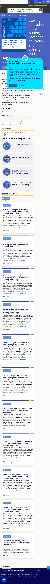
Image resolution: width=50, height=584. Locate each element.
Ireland (7, 395)
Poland (7, 528)
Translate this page (27, 11)
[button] (4, 580)
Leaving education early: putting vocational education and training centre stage (16, 542)
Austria (7, 230)
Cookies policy (4, 576)
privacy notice (21, 80)
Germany (8, 329)
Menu (40, 2)
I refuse (21, 85)
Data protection (23, 576)
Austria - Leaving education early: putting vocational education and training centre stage (15, 211)
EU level (6, 112)
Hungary (8, 362)
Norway (7, 495)
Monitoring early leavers (21, 144)
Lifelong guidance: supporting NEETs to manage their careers (20, 172)
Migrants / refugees (9, 125)
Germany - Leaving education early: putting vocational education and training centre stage (16, 311)
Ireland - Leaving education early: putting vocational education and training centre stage (15, 377)
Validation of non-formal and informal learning (21, 184)
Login (44, 2)
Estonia (7, 263)
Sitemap (37, 576)
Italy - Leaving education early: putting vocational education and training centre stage (17, 410)
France (7, 296)
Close (40, 9)
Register (48, 2)
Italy (7, 429)
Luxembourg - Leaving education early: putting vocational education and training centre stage (17, 443)
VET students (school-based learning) (13, 121)
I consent (13, 85)
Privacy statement (13, 576)
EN (5, 134)
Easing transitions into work (20, 158)
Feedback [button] (48, 568)
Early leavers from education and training (14, 119)
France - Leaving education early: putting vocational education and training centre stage (15, 278)
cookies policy (35, 79)
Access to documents (33, 574)
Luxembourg (9, 462)
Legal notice (31, 576)
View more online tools (36, 2)
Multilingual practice (22, 574)
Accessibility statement (10, 574)
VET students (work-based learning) (12, 123)
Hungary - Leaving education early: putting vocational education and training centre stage (16, 344)
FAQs (2, 574)
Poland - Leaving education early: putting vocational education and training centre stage (15, 509)
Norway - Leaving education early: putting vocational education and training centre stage (15, 476)
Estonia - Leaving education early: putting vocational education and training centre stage (15, 245)
